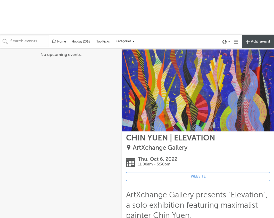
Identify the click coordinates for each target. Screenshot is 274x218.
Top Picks (103, 41)
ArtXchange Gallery (160, 147)
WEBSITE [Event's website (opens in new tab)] (198, 176)
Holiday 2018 (81, 41)
